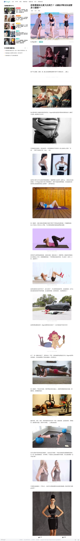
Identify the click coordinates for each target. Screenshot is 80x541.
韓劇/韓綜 (25, 1)
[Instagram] (78, 540)
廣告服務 (37, 539)
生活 (35, 1)
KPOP (16, 1)
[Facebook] (75, 540)
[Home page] (7, 2)
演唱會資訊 (40, 1)
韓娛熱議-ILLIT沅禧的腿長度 (11, 55)
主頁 (13, 1)
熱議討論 (31, 1)
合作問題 (33, 539)
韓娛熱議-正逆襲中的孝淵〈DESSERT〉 (14, 53)
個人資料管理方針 (27, 539)
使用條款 (21, 539)
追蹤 (41, 41)
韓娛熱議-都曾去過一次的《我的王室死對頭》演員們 (16, 50)
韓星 (21, 1)
